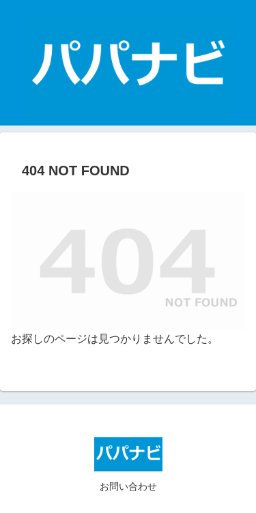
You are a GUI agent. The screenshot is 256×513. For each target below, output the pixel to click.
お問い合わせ (128, 486)
